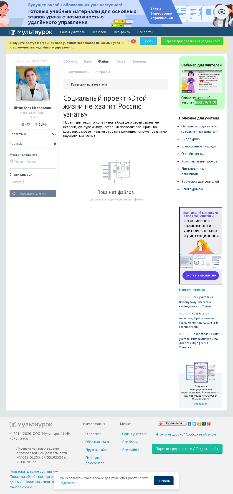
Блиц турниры (192, 189)
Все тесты (145, 32)
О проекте (93, 433)
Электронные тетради (198, 146)
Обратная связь (97, 441)
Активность (79, 71)
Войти (148, 41)
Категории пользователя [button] (89, 84)
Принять (163, 481)
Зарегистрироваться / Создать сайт (192, 41)
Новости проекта (192, 289)
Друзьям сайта (96, 449)
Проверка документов (94, 460)
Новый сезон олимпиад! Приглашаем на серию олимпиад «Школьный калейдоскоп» (198, 320)
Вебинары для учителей (200, 181)
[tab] (115, 84)
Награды (102, 71)
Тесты (121, 61)
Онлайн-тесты (192, 153)
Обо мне (70, 61)
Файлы (103, 61)
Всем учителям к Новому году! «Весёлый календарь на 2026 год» (196, 301)
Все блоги (99, 32)
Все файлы (122, 32)
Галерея (139, 61)
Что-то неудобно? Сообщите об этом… (187, 434)
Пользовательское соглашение (34, 471)
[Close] (122, 43)
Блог (87, 61)
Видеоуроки (190, 139)
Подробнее (67, 483)
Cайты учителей (72, 32)
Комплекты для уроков (199, 161)
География (16, 181)
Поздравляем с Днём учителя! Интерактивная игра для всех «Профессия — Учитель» (199, 340)
